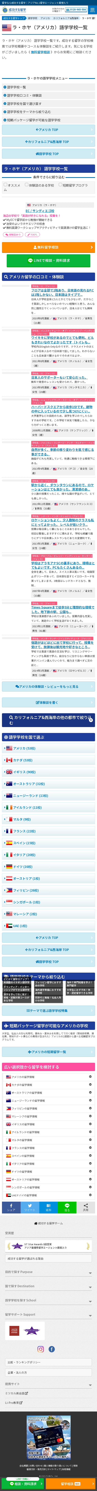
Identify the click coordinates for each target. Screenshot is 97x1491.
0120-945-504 (76, 9)
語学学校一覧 (16, 87)
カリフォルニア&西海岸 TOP (47, 141)
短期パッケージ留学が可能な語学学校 (33, 120)
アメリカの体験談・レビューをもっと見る (47, 686)
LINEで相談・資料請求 (48, 260)
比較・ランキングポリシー (24, 1362)
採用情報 (66, 1469)
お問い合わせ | (36, 1465)
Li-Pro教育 (14, 1403)
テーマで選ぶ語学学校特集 (47, 1010)
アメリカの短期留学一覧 (47, 1051)
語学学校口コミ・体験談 (24, 95)
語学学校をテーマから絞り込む (29, 111)
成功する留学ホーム (48, 1223)
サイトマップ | (55, 1469)
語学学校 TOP (47, 153)
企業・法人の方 (17, 1372)
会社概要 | (24, 1465)
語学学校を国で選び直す (24, 103)
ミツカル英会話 (16, 1393)
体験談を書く (47, 702)
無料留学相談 (40, 52)
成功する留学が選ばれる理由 (25, 1258)
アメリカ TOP (47, 129)
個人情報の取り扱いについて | (58, 1465)
